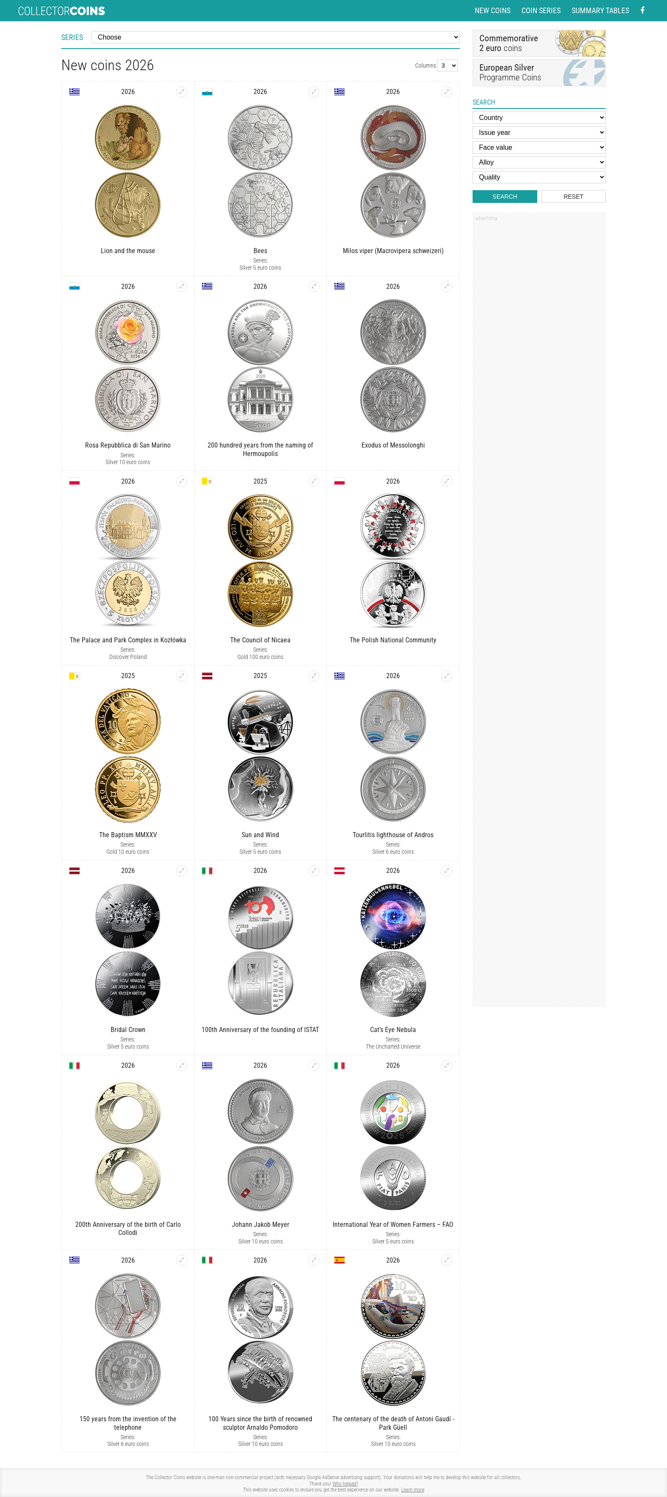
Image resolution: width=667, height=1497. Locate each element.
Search (505, 196)
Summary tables (600, 10)
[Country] (539, 117)
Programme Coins (539, 73)
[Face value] (539, 147)
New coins (492, 10)
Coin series (541, 10)
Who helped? (345, 1484)
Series (72, 37)
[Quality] (539, 177)
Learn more (412, 1490)
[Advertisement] (539, 353)
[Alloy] (539, 162)
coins (508, 43)
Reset (574, 196)
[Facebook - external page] (642, 11)
